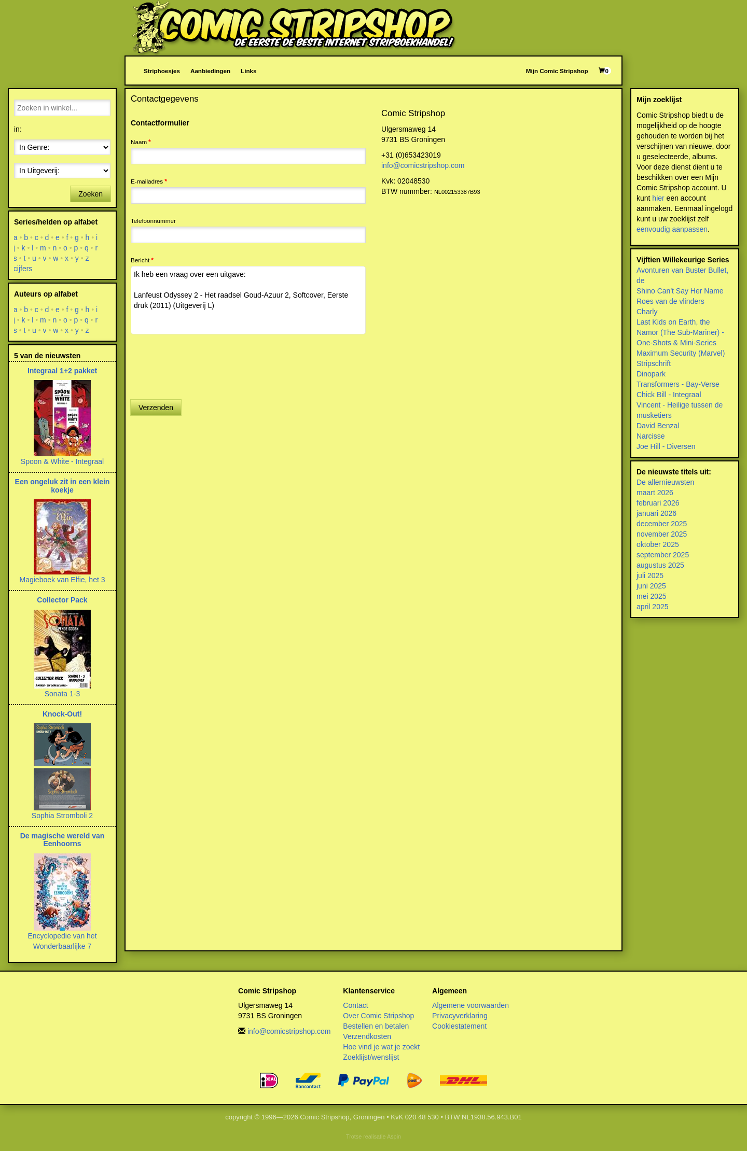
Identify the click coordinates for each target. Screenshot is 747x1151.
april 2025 (653, 606)
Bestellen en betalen (376, 1026)
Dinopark (651, 374)
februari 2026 (658, 503)
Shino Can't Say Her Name (680, 291)
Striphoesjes (162, 70)
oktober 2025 (658, 544)
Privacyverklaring (460, 1016)
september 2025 (663, 555)
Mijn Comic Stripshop (557, 70)
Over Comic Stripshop (378, 1016)
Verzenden (156, 407)
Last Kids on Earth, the (673, 322)
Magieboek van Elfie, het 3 (62, 580)
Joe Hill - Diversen (666, 446)
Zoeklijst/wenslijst (371, 1057)
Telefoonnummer (153, 220)
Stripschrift (654, 363)
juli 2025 (650, 575)
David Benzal (658, 426)
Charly (647, 311)
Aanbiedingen (210, 70)
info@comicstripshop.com (423, 165)
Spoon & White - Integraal (62, 461)
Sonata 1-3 (62, 694)
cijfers (23, 268)
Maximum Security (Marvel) (681, 353)
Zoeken (90, 194)
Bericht (140, 260)
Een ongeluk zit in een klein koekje (62, 486)
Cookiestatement (459, 1026)
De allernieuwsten (665, 482)
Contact (355, 1005)
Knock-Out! (62, 714)
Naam (139, 141)
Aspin (394, 1136)
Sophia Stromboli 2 (62, 815)
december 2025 (662, 524)
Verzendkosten (367, 1036)
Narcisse (651, 436)
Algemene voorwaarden (470, 1005)
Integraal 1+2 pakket (62, 371)
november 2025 (662, 534)
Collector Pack (62, 600)
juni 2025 (651, 586)
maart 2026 (655, 492)
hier (658, 198)
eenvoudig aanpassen (672, 229)
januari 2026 (656, 513)
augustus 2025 (660, 565)
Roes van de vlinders (670, 301)
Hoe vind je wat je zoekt (381, 1047)
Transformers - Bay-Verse (678, 384)
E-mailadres (147, 181)
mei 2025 (652, 596)
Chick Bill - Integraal (669, 394)
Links (248, 70)
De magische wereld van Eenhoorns (62, 840)
